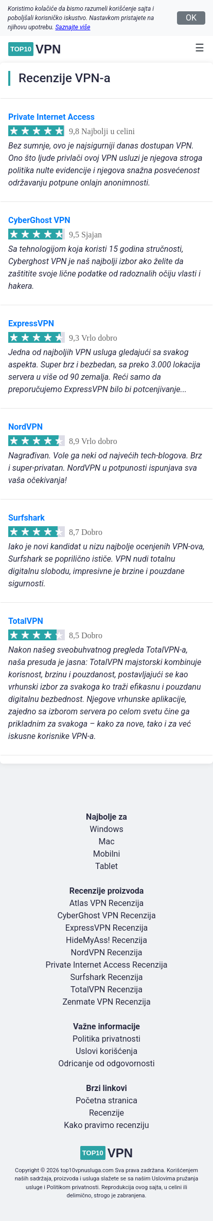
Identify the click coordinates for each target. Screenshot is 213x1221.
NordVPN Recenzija (107, 952)
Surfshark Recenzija (106, 977)
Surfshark (26, 518)
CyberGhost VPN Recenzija (106, 915)
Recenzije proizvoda (106, 891)
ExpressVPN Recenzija (106, 928)
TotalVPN (25, 621)
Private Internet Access (51, 117)
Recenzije (106, 1113)
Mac (106, 841)
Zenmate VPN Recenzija (106, 1002)
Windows (106, 829)
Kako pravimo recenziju (106, 1125)
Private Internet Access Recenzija (107, 965)
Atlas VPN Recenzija (106, 903)
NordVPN (25, 427)
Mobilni (106, 854)
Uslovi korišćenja (106, 1051)
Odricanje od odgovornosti (106, 1063)
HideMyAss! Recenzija (106, 940)
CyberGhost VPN (39, 220)
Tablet (106, 866)
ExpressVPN (31, 323)
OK (191, 18)
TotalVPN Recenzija (106, 989)
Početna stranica (106, 1100)
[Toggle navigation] (196, 47)
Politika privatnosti (106, 1039)
